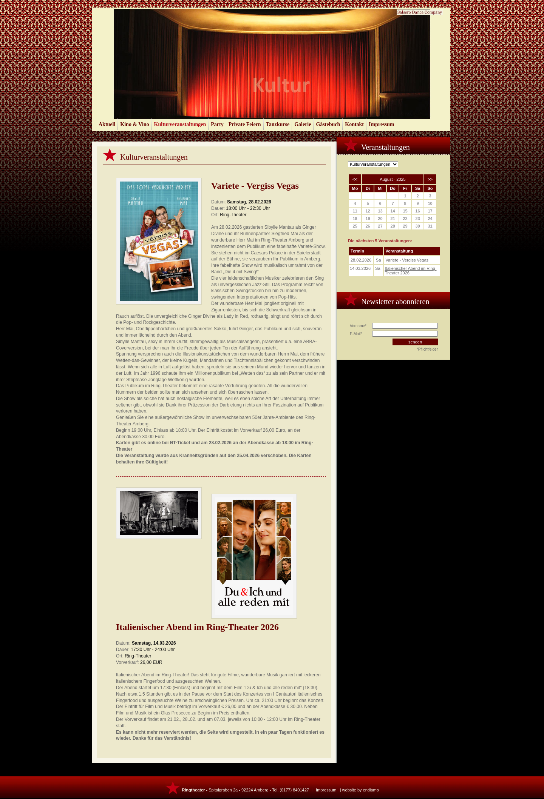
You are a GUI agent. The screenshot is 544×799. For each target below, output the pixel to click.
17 (430, 211)
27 (380, 226)
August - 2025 (393, 179)
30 (417, 226)
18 (354, 218)
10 (430, 203)
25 (354, 226)
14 (392, 211)
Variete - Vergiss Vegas (407, 260)
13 (380, 211)
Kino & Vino (134, 124)
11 (354, 211)
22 (405, 218)
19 (367, 218)
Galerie (302, 124)
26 (367, 226)
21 (392, 218)
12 (367, 211)
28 (392, 226)
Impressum (381, 124)
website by (360, 790)
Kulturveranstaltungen (180, 124)
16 (417, 211)
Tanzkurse (278, 124)
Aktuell (107, 124)
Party (217, 124)
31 (430, 226)
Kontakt (354, 124)
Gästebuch (328, 124)
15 (405, 211)
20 (380, 218)
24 (430, 218)
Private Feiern (245, 124)
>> (430, 179)
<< (354, 179)
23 (417, 218)
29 (405, 226)
